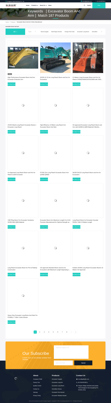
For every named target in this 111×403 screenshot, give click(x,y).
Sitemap (35, 392)
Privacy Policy (37, 395)
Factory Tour (36, 382)
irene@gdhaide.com (86, 1)
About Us (43, 5)
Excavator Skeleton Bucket (59, 395)
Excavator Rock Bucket (58, 392)
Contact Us (36, 389)
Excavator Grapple (57, 379)
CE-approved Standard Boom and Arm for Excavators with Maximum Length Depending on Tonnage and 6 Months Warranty (55, 270)
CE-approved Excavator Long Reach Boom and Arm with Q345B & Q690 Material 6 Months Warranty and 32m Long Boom (87, 127)
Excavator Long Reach (58, 385)
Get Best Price (11, 84)
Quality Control (37, 385)
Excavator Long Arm (57, 382)
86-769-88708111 (100, 1)
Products (34, 5)
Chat (99, 5)
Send (83, 363)
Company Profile (37, 379)
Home (27, 5)
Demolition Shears (57, 389)
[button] (35, 32)
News (50, 5)
